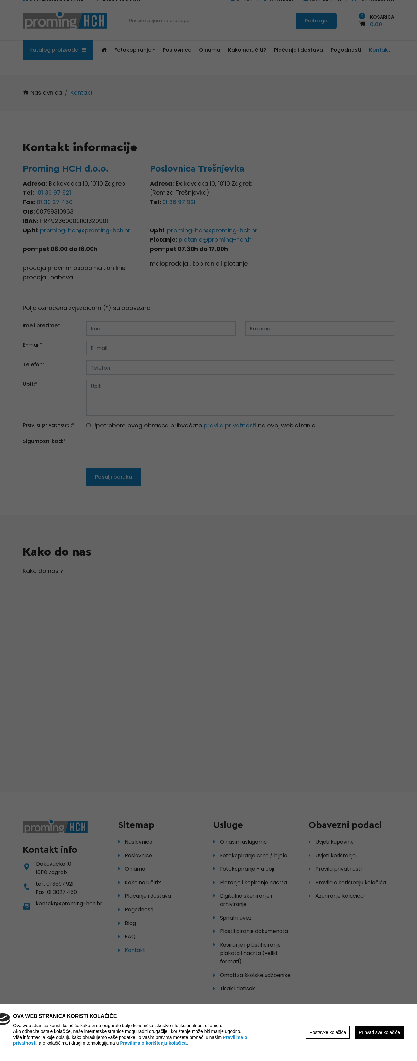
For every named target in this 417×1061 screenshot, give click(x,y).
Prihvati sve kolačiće (379, 1032)
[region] (208, 530)
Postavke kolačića (327, 1032)
